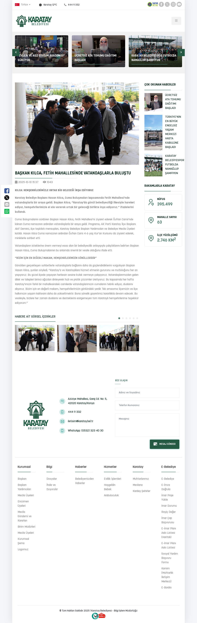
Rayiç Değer (168, 512)
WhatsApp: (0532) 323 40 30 (85, 430)
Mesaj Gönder (165, 444)
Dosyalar (51, 479)
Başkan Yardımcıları (24, 487)
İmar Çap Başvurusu (167, 520)
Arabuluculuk (111, 495)
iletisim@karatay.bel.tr (80, 421)
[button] (15, 52)
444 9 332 (74, 412)
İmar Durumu (169, 506)
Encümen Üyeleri (23, 503)
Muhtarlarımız (141, 479)
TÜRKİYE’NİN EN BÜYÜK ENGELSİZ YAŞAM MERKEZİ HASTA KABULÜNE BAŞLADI (173, 132)
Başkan (22, 479)
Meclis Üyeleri (26, 495)
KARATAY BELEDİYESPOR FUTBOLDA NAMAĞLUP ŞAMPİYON (174, 165)
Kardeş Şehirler (141, 491)
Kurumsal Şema (23, 541)
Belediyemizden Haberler (84, 481)
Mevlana (138, 485)
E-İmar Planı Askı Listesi (168, 545)
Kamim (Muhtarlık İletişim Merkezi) (167, 575)
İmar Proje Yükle (167, 497)
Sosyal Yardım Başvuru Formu (169, 558)
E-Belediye (167, 479)
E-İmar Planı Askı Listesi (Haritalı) (168, 533)
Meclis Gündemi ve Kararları (25, 516)
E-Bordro (166, 587)
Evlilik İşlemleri (112, 479)
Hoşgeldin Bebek (109, 487)
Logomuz (23, 549)
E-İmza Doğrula (165, 487)
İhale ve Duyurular (52, 487)
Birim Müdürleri (26, 526)
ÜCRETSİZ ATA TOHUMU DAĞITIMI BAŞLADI (173, 102)
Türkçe (21, 4)
